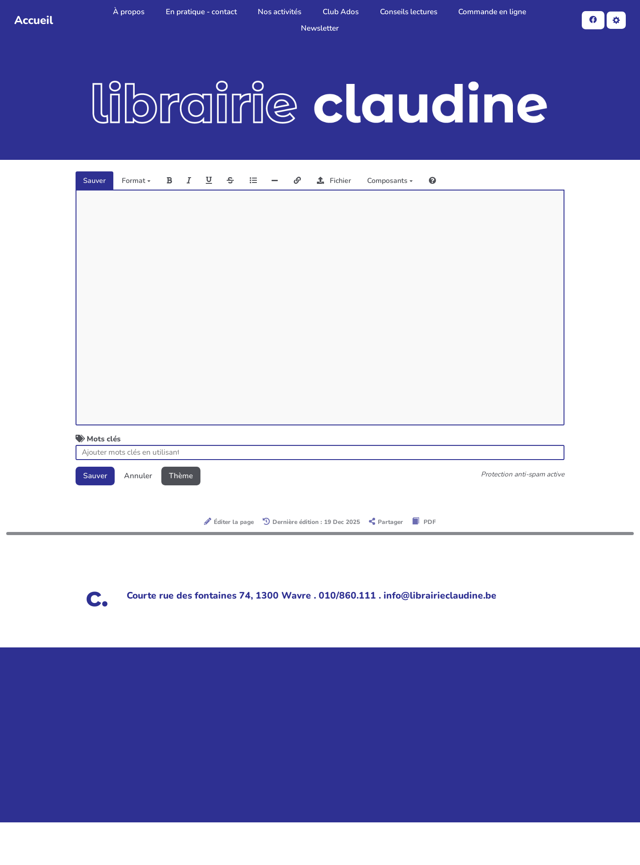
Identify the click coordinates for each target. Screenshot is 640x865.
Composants (390, 181)
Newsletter (320, 28)
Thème (181, 476)
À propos (128, 12)
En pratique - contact (201, 12)
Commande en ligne (492, 12)
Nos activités (279, 12)
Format (136, 181)
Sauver (94, 181)
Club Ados (341, 12)
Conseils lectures (408, 12)
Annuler (138, 476)
